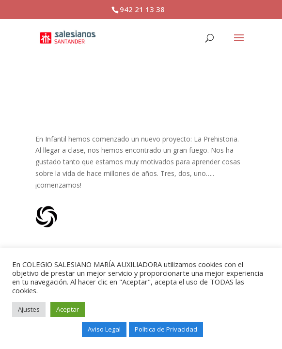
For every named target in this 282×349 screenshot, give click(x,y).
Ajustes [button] (29, 309)
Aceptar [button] (67, 309)
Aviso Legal (104, 329)
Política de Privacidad (166, 329)
